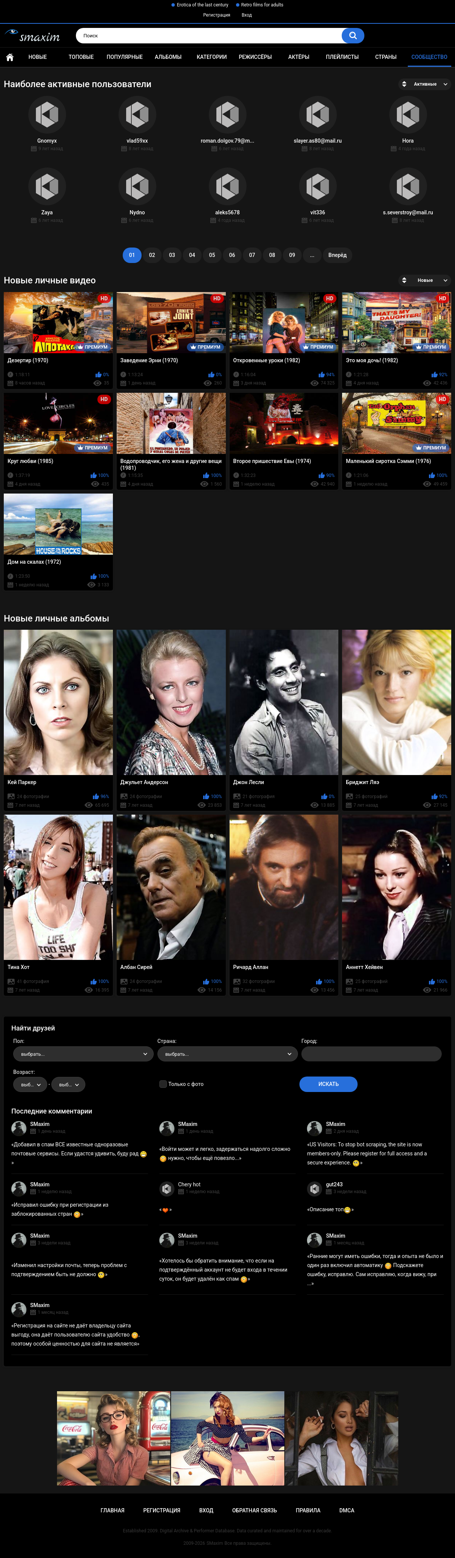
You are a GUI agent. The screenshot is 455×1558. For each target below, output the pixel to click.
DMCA (347, 1510)
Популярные (125, 57)
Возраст (23, 1072)
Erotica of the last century (202, 5)
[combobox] (83, 1053)
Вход (247, 15)
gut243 (334, 1184)
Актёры (299, 57)
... (312, 255)
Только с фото (186, 1084)
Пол (18, 1041)
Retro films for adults (262, 5)
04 (192, 255)
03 (172, 255)
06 (232, 255)
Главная (10, 57)
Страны (386, 57)
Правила (308, 1510)
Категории (212, 57)
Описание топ (330, 1209)
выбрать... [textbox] (33, 1054)
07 (252, 255)
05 (212, 255)
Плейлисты (342, 57)
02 (152, 255)
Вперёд (338, 255)
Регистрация (216, 15)
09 (292, 255)
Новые (37, 57)
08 (272, 255)
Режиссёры (255, 57)
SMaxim (39, 1124)
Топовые (81, 57)
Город (308, 1041)
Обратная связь (254, 1510)
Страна (166, 1041)
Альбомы (168, 57)
